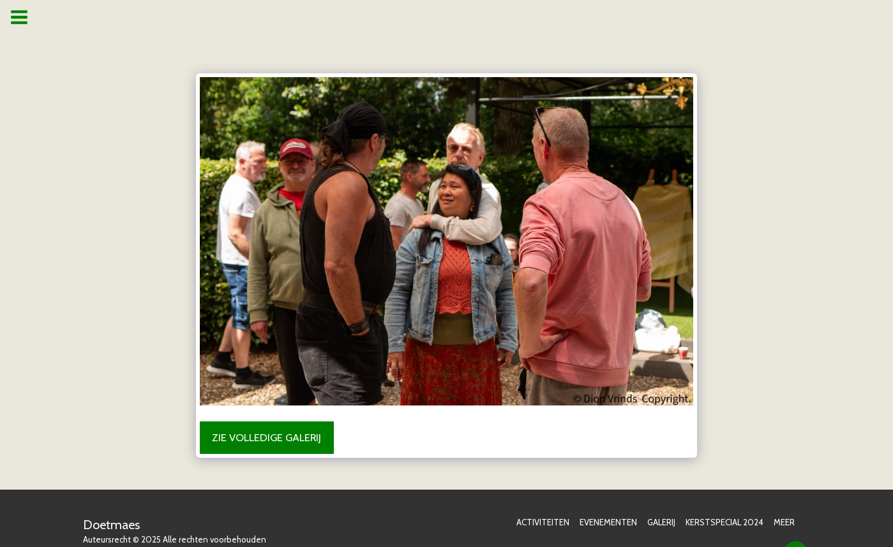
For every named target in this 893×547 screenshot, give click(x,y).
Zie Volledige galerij (266, 437)
